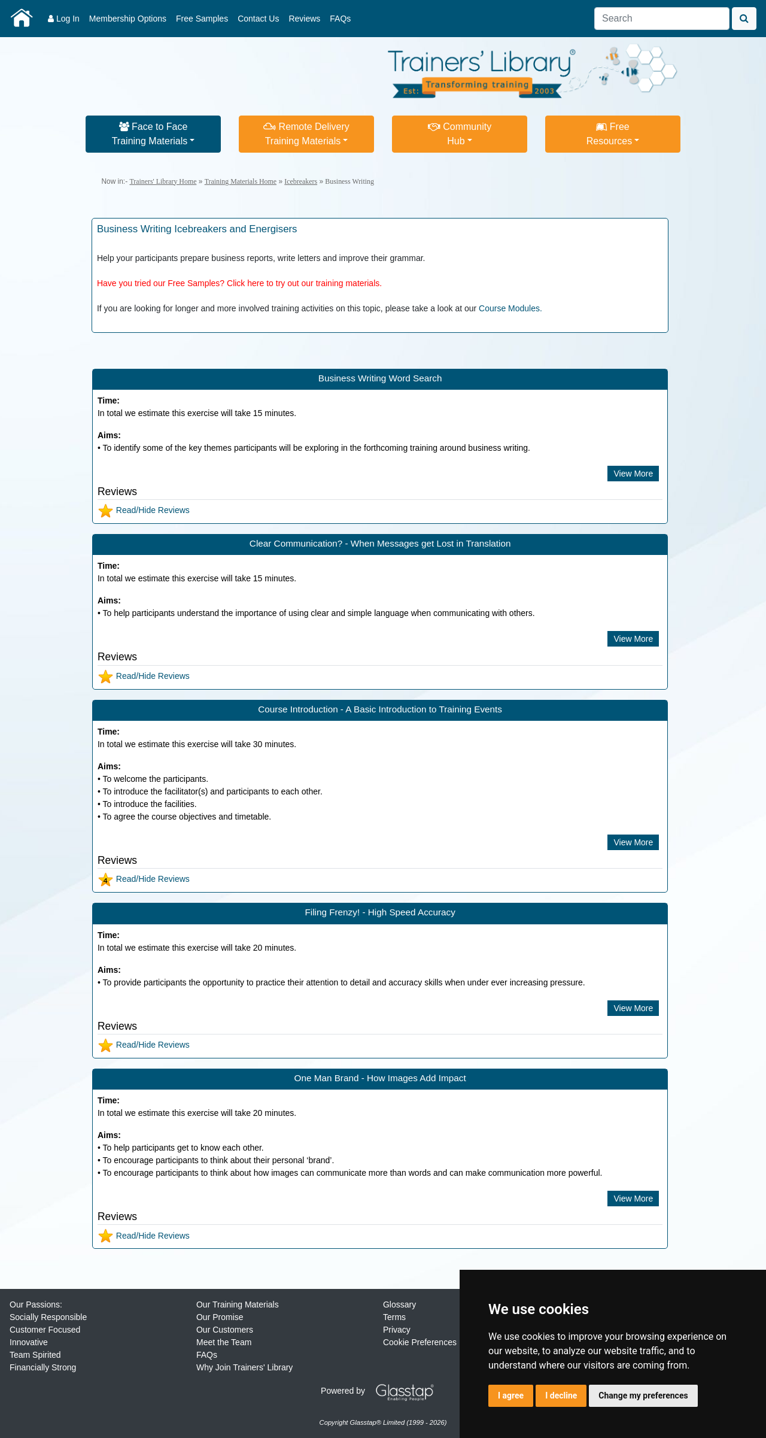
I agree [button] (511, 1395)
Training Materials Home (240, 181)
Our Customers (224, 1329)
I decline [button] (561, 1395)
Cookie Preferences (420, 1342)
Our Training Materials (237, 1304)
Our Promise (220, 1317)
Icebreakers (300, 181)
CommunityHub (459, 134)
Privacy (397, 1329)
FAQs (340, 18)
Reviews (304, 18)
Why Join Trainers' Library (244, 1367)
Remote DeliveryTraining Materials (306, 134)
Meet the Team (223, 1342)
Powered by (382, 1390)
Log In (64, 18)
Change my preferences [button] (643, 1395)
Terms (394, 1317)
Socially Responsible (48, 1317)
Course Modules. (510, 308)
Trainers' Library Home (162, 181)
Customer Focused (45, 1329)
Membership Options (127, 18)
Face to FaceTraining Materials (150, 134)
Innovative (29, 1342)
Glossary (399, 1304)
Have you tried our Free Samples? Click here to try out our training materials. (239, 283)
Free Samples (202, 18)
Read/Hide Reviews (144, 510)
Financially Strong (43, 1367)
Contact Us (258, 18)
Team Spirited (35, 1355)
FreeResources (609, 134)
